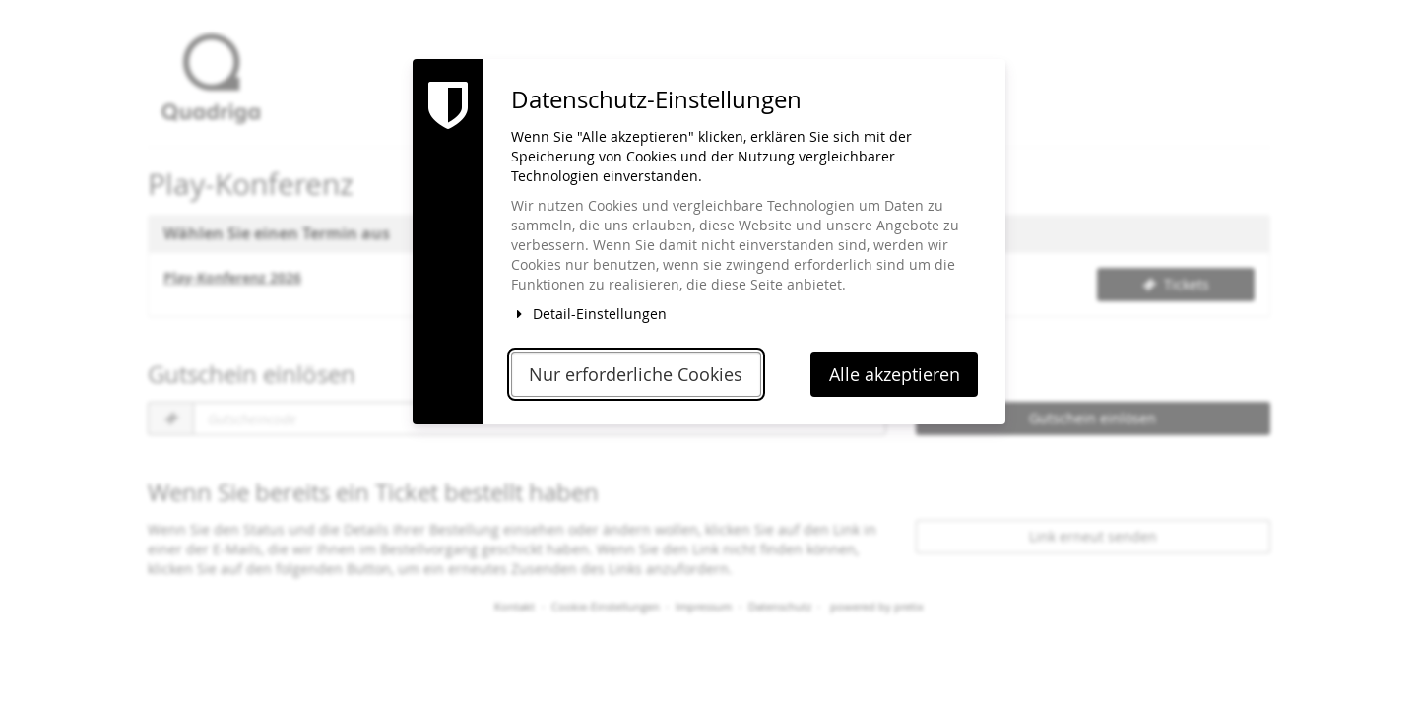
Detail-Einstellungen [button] (589, 313)
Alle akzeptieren (894, 374)
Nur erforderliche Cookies (635, 374)
